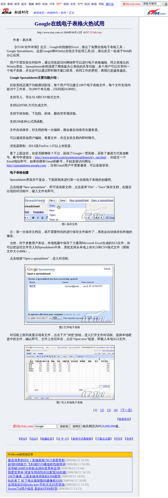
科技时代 (52, 12)
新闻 (10, 4)
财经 (38, 4)
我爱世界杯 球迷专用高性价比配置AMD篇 (37, 472)
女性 (73, 4)
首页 (3, 4)
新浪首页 (39, 12)
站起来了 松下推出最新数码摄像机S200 (35, 480)
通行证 (110, 4)
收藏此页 (47, 438)
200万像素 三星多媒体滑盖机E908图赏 (34, 476)
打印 (118, 438)
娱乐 (24, 4)
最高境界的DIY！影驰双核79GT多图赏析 (36, 460)
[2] (102, 410)
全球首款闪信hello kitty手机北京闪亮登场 (36, 484)
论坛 (33, 438)
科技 (45, 4)
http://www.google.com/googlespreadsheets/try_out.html (70, 157)
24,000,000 (108, 426)
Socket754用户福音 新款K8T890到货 (32, 488)
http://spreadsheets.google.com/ (26, 165)
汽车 (52, 4)
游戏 (66, 4)
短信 (87, 4)
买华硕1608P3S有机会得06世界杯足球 (34, 468)
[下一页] (126, 410)
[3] (109, 410)
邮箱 (94, 4)
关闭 (129, 438)
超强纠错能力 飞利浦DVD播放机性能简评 (37, 464)
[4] (115, 410)
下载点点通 (103, 438)
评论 (23, 438)
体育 (17, 4)
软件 (63, 12)
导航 (101, 4)
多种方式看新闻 (82, 438)
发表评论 (124, 419)
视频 (31, 4)
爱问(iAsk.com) (23, 426)
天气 (80, 4)
